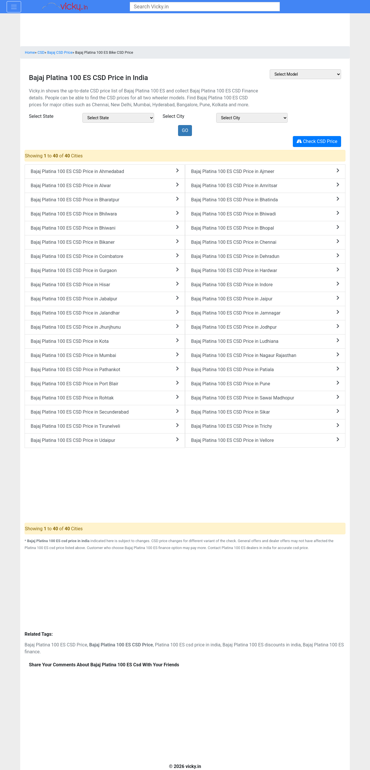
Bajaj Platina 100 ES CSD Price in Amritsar (265, 185)
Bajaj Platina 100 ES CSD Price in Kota (105, 341)
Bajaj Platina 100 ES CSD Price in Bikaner (105, 242)
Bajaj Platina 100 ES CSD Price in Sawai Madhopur (265, 398)
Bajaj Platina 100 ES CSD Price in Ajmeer (265, 171)
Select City (173, 116)
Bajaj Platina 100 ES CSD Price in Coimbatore (105, 256)
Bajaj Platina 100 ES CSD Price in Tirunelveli (105, 426)
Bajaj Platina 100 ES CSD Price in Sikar (265, 412)
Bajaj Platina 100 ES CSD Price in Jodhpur (265, 327)
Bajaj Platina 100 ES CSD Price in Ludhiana (265, 341)
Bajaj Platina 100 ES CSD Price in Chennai (265, 242)
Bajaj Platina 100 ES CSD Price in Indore (265, 284)
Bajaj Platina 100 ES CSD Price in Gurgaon (105, 270)
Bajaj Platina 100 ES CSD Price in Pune (265, 383)
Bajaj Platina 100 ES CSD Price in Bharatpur (105, 199)
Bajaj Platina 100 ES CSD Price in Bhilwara (105, 214)
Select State (41, 116)
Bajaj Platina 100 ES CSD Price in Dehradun (265, 256)
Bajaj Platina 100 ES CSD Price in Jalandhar (105, 313)
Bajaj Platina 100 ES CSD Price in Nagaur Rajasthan (265, 355)
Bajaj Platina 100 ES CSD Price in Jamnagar (265, 313)
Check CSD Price (317, 141)
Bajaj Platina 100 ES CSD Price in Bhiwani (105, 228)
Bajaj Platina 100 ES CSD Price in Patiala (265, 369)
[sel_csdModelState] (118, 118)
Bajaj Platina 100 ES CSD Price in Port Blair (105, 383)
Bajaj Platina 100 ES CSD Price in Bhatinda (265, 199)
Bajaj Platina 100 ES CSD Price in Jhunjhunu (105, 327)
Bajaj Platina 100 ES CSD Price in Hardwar (265, 270)
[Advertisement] (185, 592)
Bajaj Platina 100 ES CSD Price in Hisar (105, 284)
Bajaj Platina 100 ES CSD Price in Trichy (265, 426)
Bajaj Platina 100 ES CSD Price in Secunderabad (105, 412)
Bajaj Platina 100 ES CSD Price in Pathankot (105, 369)
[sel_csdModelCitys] (252, 118)
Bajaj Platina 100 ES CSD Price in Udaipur (105, 440)
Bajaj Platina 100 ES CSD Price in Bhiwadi (265, 214)
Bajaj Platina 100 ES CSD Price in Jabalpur (105, 298)
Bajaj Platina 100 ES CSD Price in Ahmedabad (105, 171)
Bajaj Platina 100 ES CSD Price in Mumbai (105, 355)
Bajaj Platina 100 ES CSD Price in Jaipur (265, 298)
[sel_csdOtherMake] (305, 74)
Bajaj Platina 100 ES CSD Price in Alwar (105, 185)
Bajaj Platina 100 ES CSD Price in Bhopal (265, 228)
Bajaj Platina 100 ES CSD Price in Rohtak (105, 398)
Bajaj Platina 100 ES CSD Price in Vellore (265, 440)
